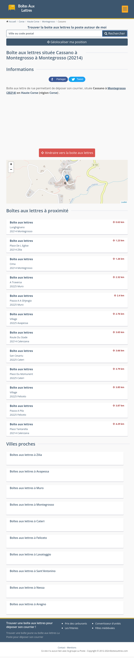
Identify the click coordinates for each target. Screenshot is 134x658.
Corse (53, 94)
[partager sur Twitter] (77, 81)
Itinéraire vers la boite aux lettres (67, 154)
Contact (61, 649)
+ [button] (11, 166)
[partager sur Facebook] (59, 81)
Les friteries (71, 629)
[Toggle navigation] (125, 9)
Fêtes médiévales (105, 629)
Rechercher (115, 35)
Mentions (71, 649)
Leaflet (124, 204)
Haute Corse (29, 94)
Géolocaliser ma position (67, 44)
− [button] (11, 171)
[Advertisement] (67, 123)
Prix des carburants (76, 625)
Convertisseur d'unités (108, 625)
